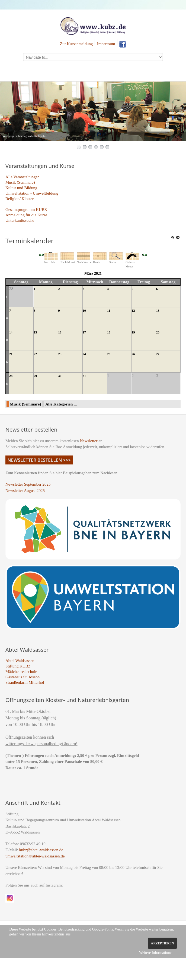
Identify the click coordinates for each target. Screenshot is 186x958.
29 (35, 376)
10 (7, 318)
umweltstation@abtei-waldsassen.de (35, 856)
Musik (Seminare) (20, 182)
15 (35, 332)
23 (59, 354)
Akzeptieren (162, 943)
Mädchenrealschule (21, 671)
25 (108, 354)
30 (59, 376)
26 (133, 354)
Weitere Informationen (156, 953)
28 (10, 376)
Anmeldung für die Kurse (26, 215)
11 (108, 311)
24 (84, 354)
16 (59, 332)
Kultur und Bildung (21, 188)
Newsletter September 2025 (28, 484)
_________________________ (30, 204)
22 (35, 354)
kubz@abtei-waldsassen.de (41, 850)
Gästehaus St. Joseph (22, 677)
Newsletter (89, 441)
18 (108, 332)
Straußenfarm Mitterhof (24, 682)
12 (133, 311)
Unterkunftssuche (19, 220)
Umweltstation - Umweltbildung (31, 193)
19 (133, 332)
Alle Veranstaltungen (22, 177)
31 (84, 376)
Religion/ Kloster (19, 198)
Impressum (106, 44)
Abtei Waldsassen (19, 661)
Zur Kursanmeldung (76, 44)
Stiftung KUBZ (18, 666)
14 (10, 332)
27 (157, 354)
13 (157, 311)
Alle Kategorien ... (61, 404)
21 (10, 354)
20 (157, 332)
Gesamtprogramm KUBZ (26, 209)
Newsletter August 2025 (25, 490)
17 (84, 332)
